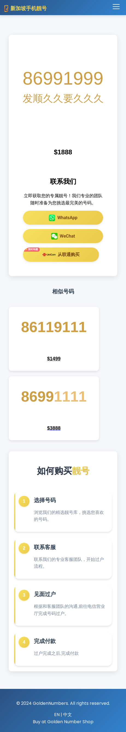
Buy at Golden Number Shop (63, 722)
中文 (67, 714)
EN (57, 714)
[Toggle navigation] (116, 6)
